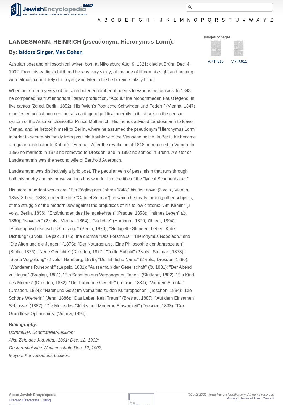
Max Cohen (69, 52)
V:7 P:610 (216, 59)
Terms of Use (250, 398)
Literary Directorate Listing (30, 400)
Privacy (232, 398)
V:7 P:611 (239, 59)
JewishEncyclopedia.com (51, 10)
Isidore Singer (36, 52)
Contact (268, 398)
